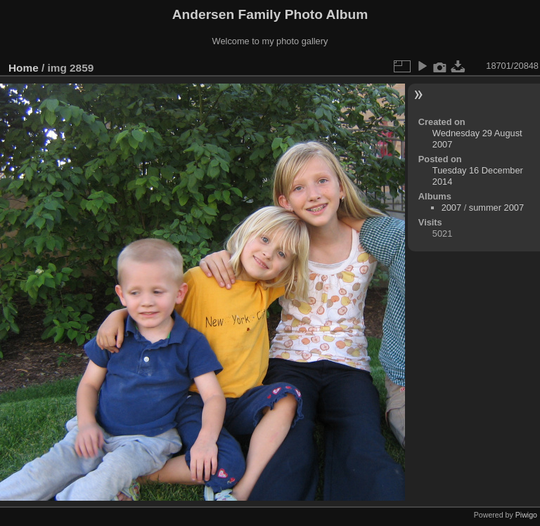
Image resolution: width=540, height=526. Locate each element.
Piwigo (526, 515)
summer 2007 (496, 207)
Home (23, 68)
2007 (451, 207)
